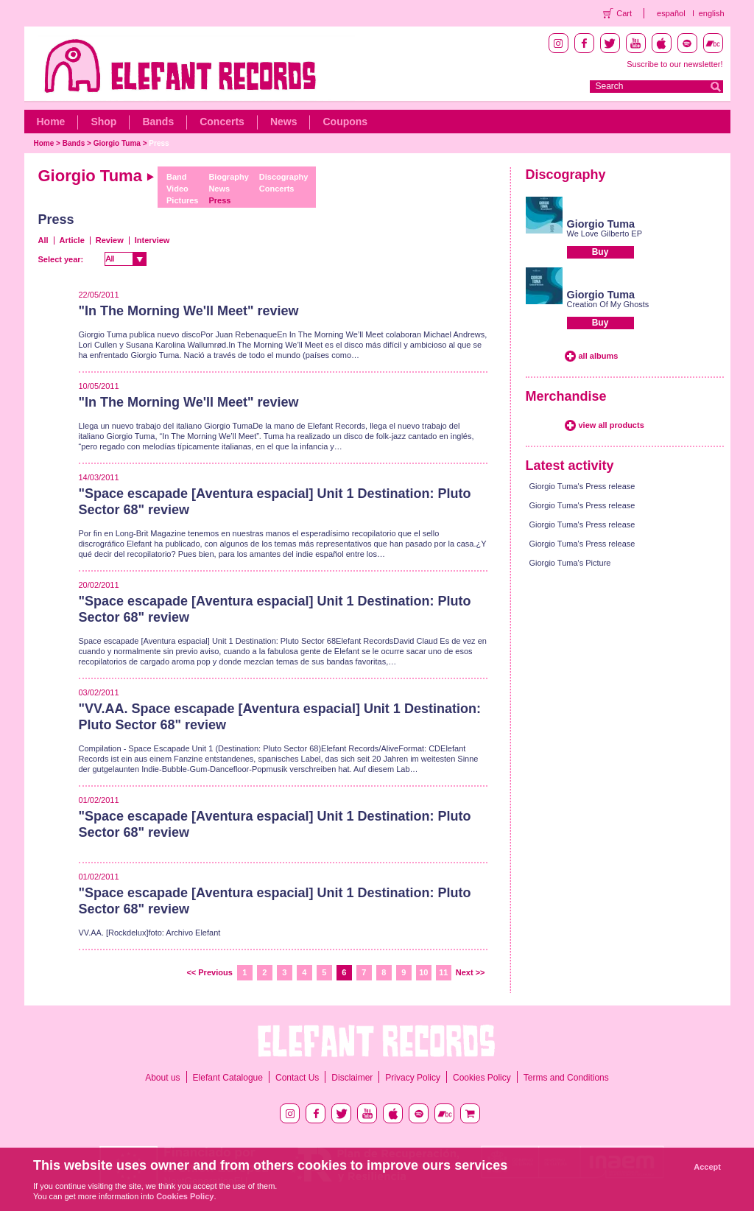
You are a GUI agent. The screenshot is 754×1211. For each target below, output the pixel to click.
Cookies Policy (482, 1078)
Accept (707, 1166)
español (671, 13)
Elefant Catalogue (228, 1078)
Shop (103, 121)
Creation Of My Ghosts (608, 304)
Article (72, 240)
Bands (158, 121)
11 (443, 972)
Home (51, 121)
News (283, 121)
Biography (228, 176)
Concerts (222, 121)
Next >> (470, 972)
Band (176, 176)
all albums (599, 355)
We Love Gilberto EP (605, 233)
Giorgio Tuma (117, 143)
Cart (624, 13)
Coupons (345, 121)
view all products (611, 425)
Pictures (182, 200)
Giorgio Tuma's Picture (570, 562)
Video (177, 188)
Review (110, 240)
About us (162, 1078)
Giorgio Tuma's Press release (582, 486)
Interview (152, 240)
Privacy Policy (412, 1078)
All (43, 240)
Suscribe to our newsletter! (674, 64)
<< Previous (209, 972)
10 (423, 972)
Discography (284, 176)
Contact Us (297, 1078)
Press (159, 143)
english (712, 13)
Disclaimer (352, 1078)
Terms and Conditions (566, 1078)
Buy (600, 252)
